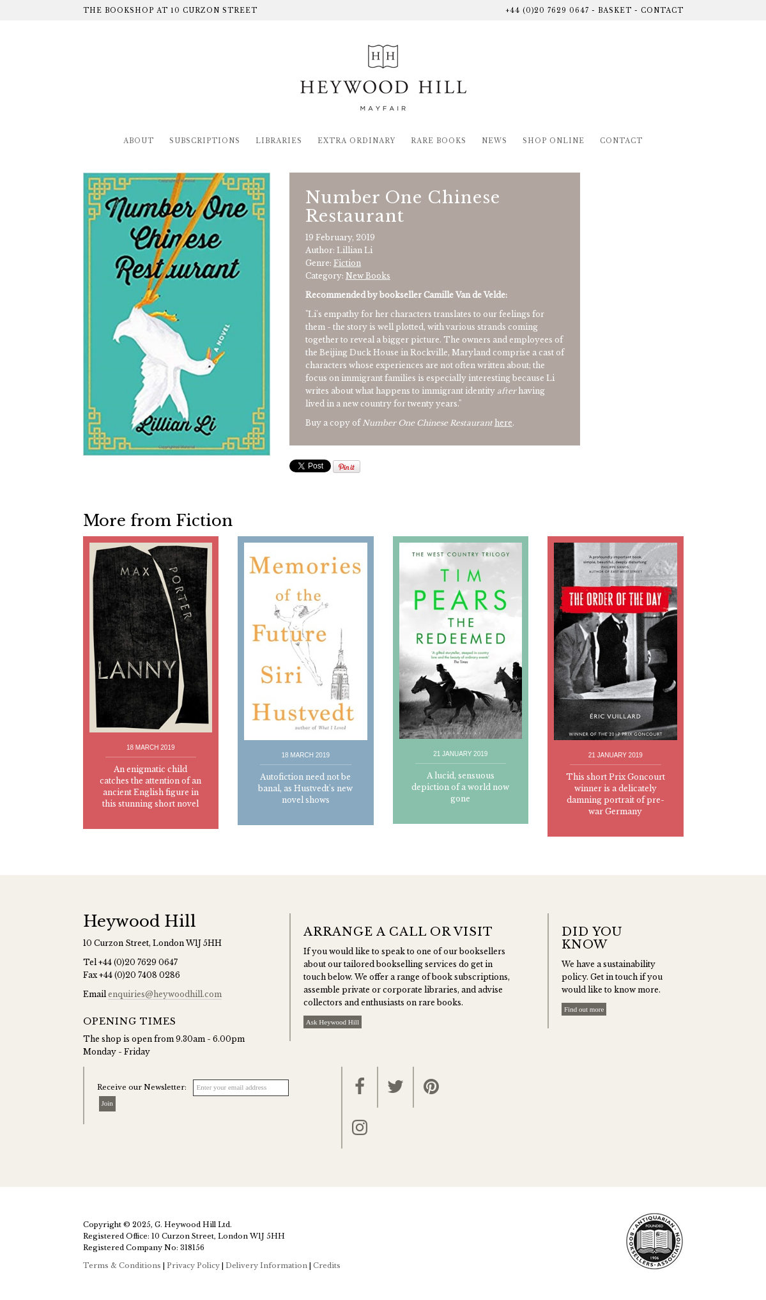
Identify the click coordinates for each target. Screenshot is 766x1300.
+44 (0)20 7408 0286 (139, 975)
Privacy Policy (193, 1265)
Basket (615, 10)
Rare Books (438, 141)
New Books (368, 276)
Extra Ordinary (356, 141)
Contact (662, 10)
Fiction (347, 263)
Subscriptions (204, 141)
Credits (327, 1265)
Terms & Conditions (122, 1265)
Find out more (584, 1009)
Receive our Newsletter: (142, 1087)
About (138, 141)
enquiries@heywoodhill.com (165, 994)
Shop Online (554, 141)
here (503, 423)
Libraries (279, 141)
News (494, 141)
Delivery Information (266, 1265)
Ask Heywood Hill (332, 1022)
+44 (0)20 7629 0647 (547, 10)
